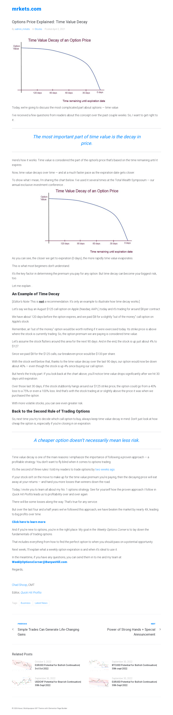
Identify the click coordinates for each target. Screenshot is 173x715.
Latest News (41, 603)
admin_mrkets (22, 29)
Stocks (38, 29)
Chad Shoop (19, 585)
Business (25, 603)
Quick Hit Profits (30, 592)
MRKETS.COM (26, 9)
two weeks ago (105, 469)
